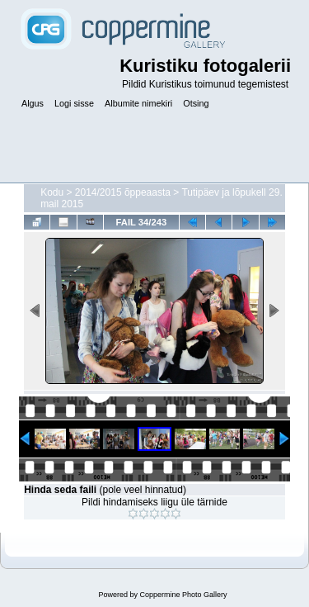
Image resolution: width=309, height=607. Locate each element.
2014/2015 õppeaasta (123, 192)
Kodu (51, 192)
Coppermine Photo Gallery (183, 594)
